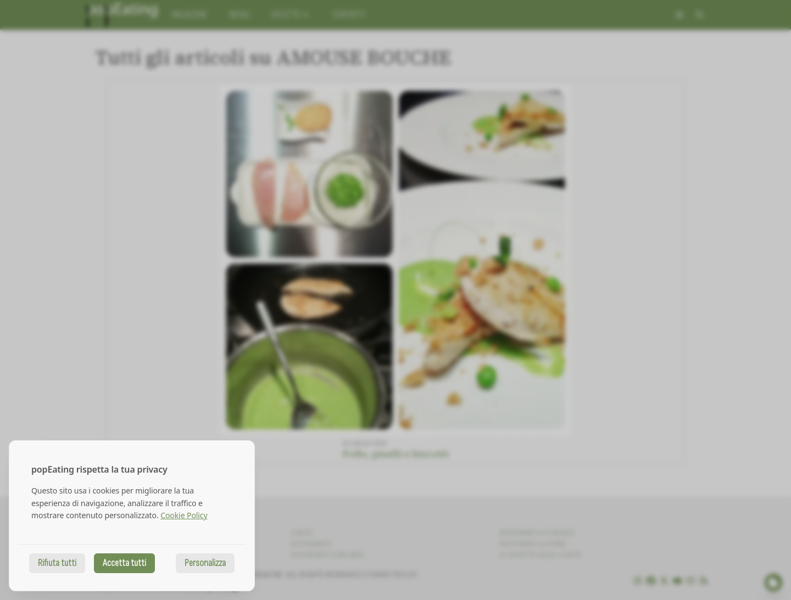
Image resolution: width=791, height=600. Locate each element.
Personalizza (205, 563)
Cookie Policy (183, 515)
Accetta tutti (124, 563)
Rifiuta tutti (57, 563)
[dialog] (132, 515)
